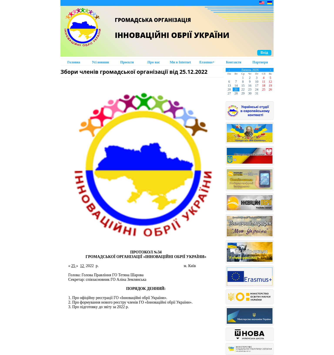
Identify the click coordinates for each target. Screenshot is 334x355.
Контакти (233, 62)
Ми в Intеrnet (180, 62)
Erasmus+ (207, 62)
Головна (73, 62)
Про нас (153, 62)
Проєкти (127, 62)
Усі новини (100, 62)
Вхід (264, 52)
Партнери (260, 62)
